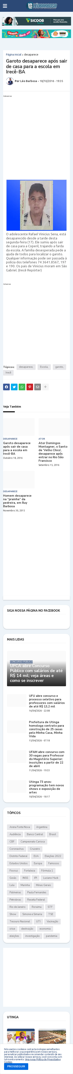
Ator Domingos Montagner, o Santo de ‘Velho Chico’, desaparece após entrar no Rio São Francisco (53, 452)
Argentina (41, 827)
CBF (12, 841)
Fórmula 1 (47, 870)
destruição (27, 929)
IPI (35, 878)
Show (13, 914)
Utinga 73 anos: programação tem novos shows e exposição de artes (46, 787)
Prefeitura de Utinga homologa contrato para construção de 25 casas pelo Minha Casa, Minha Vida (46, 729)
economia (45, 929)
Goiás (13, 878)
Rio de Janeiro (18, 907)
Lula (12, 885)
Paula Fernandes (36, 892)
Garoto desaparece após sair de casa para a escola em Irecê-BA (17, 448)
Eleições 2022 (53, 856)
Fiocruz (14, 870)
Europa (38, 863)
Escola (44, 367)
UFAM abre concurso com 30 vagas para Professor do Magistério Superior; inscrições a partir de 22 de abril (46, 759)
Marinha (25, 885)
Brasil (52, 834)
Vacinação (52, 921)
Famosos (53, 863)
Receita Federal (36, 900)
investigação (32, 936)
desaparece (31, 54)
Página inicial (13, 54)
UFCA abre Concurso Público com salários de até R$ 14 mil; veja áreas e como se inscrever (36, 673)
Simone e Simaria (32, 914)
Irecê (8, 372)
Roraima (36, 907)
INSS (25, 878)
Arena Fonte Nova (20, 827)
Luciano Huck (50, 878)
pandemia (51, 936)
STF (50, 907)
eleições (14, 936)
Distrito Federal (18, 856)
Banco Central (35, 834)
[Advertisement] (36, 135)
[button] (5, 6)
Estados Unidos (19, 863)
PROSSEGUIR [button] (16, 1066)
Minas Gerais (43, 885)
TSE (50, 914)
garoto (59, 367)
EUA (36, 856)
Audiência (15, 834)
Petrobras (15, 900)
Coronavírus (17, 849)
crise (12, 929)
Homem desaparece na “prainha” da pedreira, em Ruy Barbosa (17, 501)
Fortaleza (29, 870)
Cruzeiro (35, 849)
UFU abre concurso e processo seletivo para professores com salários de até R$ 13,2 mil (47, 701)
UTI (38, 921)
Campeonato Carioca (33, 841)
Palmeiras (15, 892)
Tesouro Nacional (20, 921)
